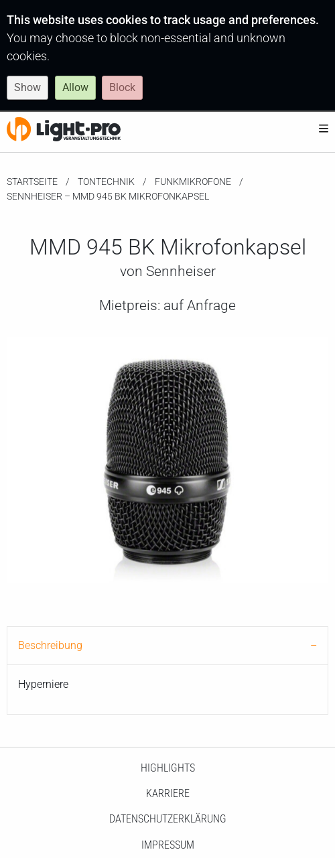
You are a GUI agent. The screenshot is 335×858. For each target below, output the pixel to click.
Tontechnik (106, 181)
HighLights (168, 768)
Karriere (168, 793)
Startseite (32, 181)
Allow (75, 87)
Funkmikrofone (193, 181)
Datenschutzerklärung (167, 818)
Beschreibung (50, 645)
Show (27, 87)
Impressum (167, 845)
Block (122, 87)
